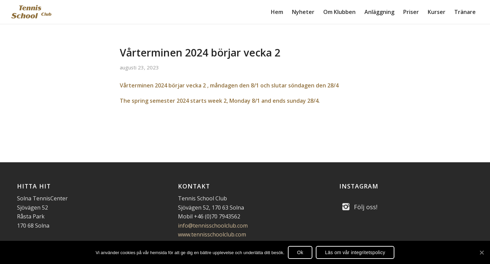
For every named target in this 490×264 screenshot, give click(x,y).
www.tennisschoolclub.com (212, 234)
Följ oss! (365, 207)
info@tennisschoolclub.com (213, 225)
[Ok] (481, 252)
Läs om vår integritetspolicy (355, 252)
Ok (300, 252)
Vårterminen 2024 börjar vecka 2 (200, 53)
